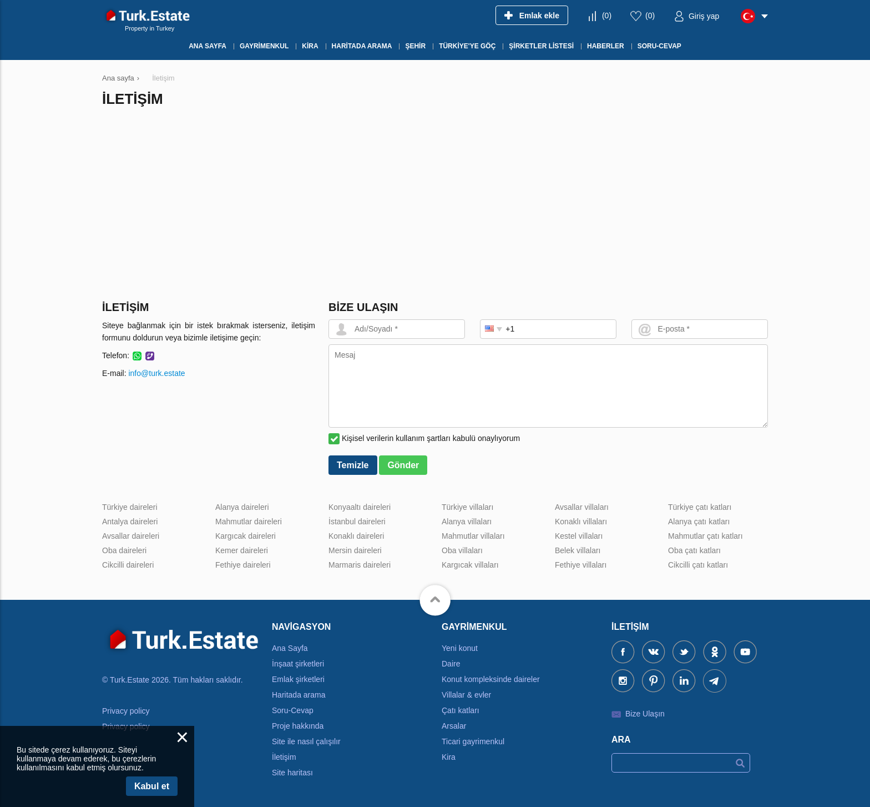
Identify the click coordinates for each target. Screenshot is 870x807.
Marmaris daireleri (359, 564)
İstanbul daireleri (357, 521)
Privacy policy (126, 710)
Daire (451, 663)
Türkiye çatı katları (699, 507)
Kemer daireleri (241, 550)
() (606, 15)
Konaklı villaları (581, 521)
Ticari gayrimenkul (473, 741)
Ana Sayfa (290, 648)
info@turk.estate (156, 373)
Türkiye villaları (467, 507)
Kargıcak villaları (470, 564)
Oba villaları (462, 550)
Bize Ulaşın (645, 713)
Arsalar (454, 725)
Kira (449, 757)
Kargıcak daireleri (245, 536)
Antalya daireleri (130, 521)
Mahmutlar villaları (473, 536)
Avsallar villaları (582, 507)
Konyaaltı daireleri (359, 507)
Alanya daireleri (242, 507)
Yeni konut (460, 648)
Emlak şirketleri (298, 679)
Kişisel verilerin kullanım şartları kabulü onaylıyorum (431, 438)
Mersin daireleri (355, 550)
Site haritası (292, 772)
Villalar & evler (466, 694)
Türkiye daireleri (130, 507)
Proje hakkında (297, 725)
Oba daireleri (124, 550)
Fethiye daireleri (243, 564)
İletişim (284, 757)
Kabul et (151, 786)
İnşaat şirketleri (298, 663)
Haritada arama (299, 694)
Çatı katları (460, 710)
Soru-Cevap (292, 710)
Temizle (353, 465)
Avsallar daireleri (130, 536)
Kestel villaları (579, 536)
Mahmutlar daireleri (248, 521)
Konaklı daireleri (356, 536)
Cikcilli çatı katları (698, 564)
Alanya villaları (467, 521)
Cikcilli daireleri (128, 564)
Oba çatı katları (694, 550)
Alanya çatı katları (699, 521)
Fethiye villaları (580, 564)
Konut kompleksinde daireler (491, 679)
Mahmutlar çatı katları (705, 536)
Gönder (403, 465)
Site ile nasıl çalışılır (306, 741)
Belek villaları (577, 550)
